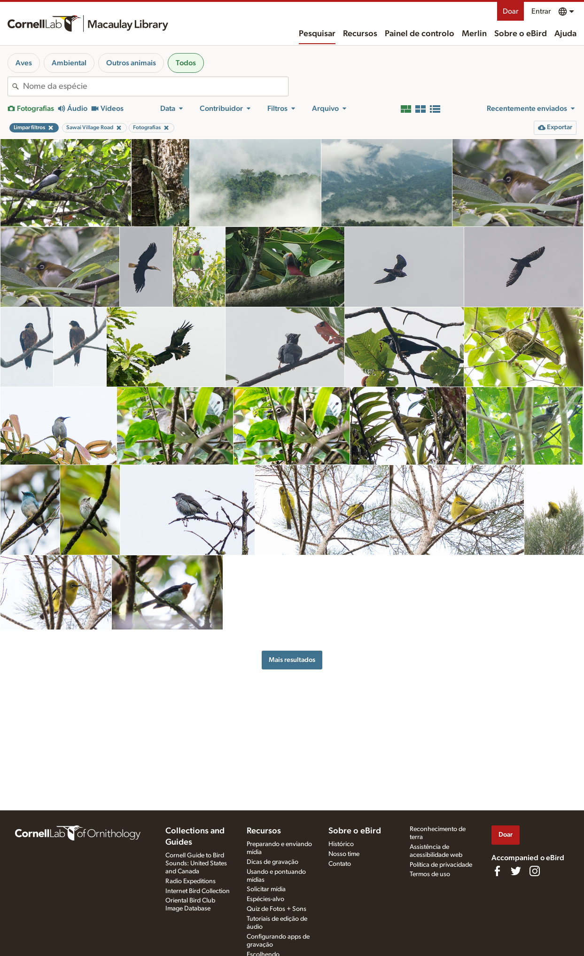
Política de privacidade (441, 865)
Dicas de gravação (272, 862)
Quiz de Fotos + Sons (276, 909)
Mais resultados (292, 659)
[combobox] (155, 86)
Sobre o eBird (520, 34)
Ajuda (565, 34)
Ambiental (69, 63)
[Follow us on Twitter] (516, 871)
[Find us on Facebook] (497, 871)
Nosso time (343, 854)
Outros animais (131, 63)
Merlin (474, 34)
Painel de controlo (419, 34)
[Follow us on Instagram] (534, 871)
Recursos (360, 34)
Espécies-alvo (265, 899)
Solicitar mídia (266, 889)
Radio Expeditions (190, 881)
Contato (339, 864)
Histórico (341, 844)
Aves (24, 63)
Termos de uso (430, 874)
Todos (186, 63)
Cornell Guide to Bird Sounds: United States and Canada (196, 863)
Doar (510, 11)
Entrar (541, 11)
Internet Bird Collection (197, 891)
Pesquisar (317, 34)
